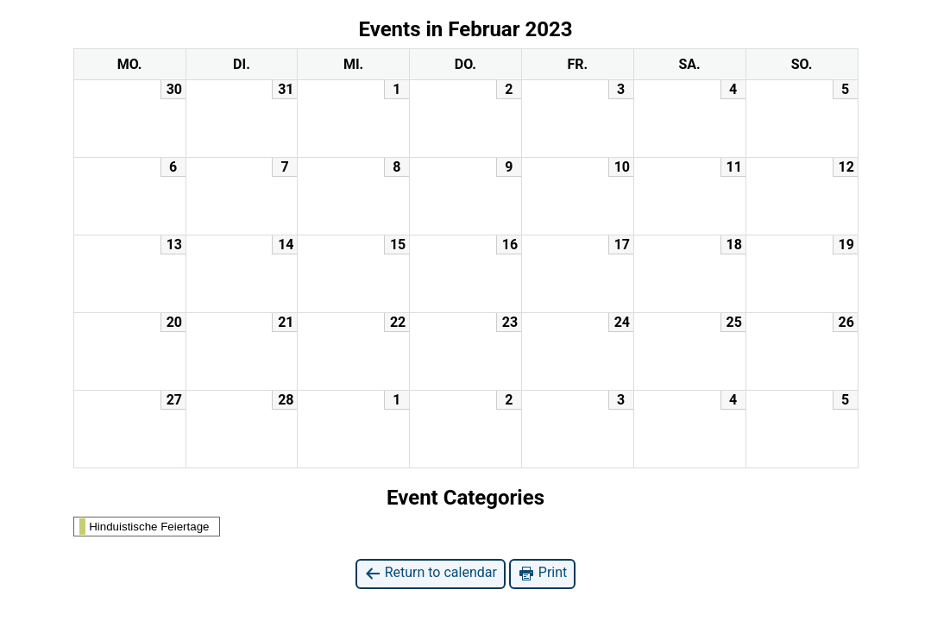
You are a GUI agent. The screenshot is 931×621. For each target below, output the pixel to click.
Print (542, 573)
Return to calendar (430, 573)
